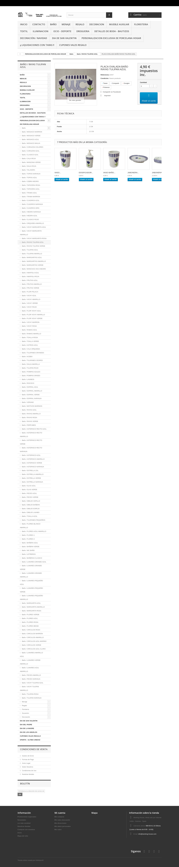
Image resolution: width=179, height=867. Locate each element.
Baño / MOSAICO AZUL (30, 139)
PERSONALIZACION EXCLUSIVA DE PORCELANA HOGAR (111, 38)
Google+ (126, 83)
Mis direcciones (60, 823)
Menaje (24, 702)
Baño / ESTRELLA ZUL (30, 470)
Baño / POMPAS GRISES (30, 376)
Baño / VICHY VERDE (29, 303)
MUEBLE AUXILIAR (119, 24)
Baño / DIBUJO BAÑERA (30, 505)
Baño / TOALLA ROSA (29, 337)
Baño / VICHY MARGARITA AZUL (33, 227)
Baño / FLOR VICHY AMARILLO (33, 315)
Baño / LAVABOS (27, 379)
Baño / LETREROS (28, 554)
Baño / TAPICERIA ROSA (30, 185)
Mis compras (59, 817)
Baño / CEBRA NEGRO (30, 181)
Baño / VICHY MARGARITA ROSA (34, 238)
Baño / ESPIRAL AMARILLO (31, 391)
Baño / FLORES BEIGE (30, 626)
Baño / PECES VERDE (29, 497)
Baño (23, 128)
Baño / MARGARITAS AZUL (31, 257)
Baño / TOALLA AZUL (29, 516)
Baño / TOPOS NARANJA (30, 174)
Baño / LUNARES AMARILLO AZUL (31, 654)
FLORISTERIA (141, 24)
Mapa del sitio (23, 836)
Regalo (24, 705)
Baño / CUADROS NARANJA (32, 204)
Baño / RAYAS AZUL (29, 410)
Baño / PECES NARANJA (30, 679)
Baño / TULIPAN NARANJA (31, 698)
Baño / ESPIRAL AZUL (29, 387)
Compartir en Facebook (112, 92)
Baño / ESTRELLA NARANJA (32, 482)
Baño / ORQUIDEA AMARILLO (32, 223)
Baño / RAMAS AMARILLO (31, 334)
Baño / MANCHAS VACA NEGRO (33, 269)
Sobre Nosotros (27, 767)
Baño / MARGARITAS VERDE (32, 265)
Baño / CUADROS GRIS (30, 208)
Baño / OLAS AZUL (28, 486)
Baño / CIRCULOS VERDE (31, 645)
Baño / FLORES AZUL (29, 618)
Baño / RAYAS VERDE (29, 421)
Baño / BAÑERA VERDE (30, 547)
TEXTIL (24, 31)
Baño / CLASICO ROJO (30, 219)
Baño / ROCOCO (27, 383)
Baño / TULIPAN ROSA (30, 694)
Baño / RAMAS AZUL (29, 330)
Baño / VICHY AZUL (28, 295)
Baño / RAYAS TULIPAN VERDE (33, 246)
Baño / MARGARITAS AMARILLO (33, 261)
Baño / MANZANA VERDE (31, 162)
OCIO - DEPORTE (62, 31)
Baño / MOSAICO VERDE (30, 136)
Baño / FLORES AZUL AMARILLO (33, 531)
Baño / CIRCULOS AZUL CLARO (33, 649)
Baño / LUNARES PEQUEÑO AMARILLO (31, 597)
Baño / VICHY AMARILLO (30, 299)
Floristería (25, 709)
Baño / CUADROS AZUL (30, 200)
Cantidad (143, 82)
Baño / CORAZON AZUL (30, 151)
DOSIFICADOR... (86, 175)
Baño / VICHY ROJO (29, 307)
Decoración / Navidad (33, 38)
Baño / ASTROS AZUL (29, 345)
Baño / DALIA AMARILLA (30, 364)
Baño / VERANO (27, 402)
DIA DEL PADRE (26, 725)
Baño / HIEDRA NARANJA (31, 212)
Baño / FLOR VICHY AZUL (31, 311)
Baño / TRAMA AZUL (29, 193)
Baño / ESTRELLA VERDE (31, 478)
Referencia (105, 75)
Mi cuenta (59, 812)
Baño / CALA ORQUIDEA (30, 349)
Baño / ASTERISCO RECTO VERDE (31, 442)
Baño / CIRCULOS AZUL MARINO (33, 641)
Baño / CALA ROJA (28, 158)
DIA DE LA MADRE (27, 728)
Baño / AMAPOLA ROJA (30, 276)
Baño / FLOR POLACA (29, 292)
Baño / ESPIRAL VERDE (30, 395)
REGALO (80, 24)
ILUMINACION (40, 31)
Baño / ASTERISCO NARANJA (32, 467)
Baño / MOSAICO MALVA (30, 143)
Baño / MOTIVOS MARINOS (31, 406)
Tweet (105, 83)
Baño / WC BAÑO (28, 550)
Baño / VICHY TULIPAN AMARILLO (29, 688)
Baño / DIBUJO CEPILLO (30, 501)
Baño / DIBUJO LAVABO (30, 512)
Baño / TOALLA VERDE (30, 341)
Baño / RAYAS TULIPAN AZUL (32, 242)
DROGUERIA (82, 31)
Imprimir (107, 95)
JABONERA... (133, 175)
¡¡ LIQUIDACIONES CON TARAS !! (37, 45)
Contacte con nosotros (26, 829)
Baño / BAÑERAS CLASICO (31, 558)
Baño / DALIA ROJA (28, 166)
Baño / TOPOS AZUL (29, 177)
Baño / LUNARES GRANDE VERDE (31, 567)
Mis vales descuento (62, 820)
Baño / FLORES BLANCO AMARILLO (30, 525)
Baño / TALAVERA (28, 170)
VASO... (57, 175)
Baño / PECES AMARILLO (31, 675)
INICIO (23, 24)
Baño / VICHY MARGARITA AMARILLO (31, 233)
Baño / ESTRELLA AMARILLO (32, 474)
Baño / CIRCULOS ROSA (30, 630)
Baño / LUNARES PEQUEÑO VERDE (31, 590)
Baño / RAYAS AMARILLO (31, 414)
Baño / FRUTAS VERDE (30, 288)
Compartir (115, 83)
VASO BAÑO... (109, 175)
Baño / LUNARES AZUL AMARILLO (29, 669)
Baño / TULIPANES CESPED (32, 360)
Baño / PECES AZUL (29, 493)
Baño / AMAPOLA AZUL (30, 273)
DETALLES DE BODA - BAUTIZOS (111, 31)
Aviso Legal (26, 763)
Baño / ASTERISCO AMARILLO (33, 459)
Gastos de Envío (28, 756)
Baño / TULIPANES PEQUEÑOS (33, 520)
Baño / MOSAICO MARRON (31, 132)
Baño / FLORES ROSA (29, 622)
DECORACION (96, 24)
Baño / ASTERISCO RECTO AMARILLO (31, 434)
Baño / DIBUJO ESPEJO (30, 509)
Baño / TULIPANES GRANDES (32, 353)
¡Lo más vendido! (24, 823)
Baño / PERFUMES (28, 425)
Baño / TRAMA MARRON (30, 197)
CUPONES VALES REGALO (72, 45)
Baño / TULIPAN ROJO (29, 368)
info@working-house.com (147, 834)
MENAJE (66, 24)
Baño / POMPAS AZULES (30, 372)
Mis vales (58, 829)
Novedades (22, 820)
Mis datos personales (62, 826)
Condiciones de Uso (29, 770)
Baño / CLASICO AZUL (29, 155)
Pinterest (106, 87)
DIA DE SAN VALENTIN (64, 38)
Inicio (20, 833)
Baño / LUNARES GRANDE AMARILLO (31, 575)
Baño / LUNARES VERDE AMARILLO (30, 662)
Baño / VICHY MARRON (30, 322)
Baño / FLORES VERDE (30, 614)
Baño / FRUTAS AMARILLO (31, 284)
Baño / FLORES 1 (28, 535)
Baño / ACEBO (26, 356)
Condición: (105, 78)
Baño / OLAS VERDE (29, 489)
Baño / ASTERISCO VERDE (31, 463)
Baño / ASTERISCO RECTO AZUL (34, 429)
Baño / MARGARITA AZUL (31, 603)
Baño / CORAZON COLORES (32, 147)
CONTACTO (38, 24)
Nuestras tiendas (28, 774)
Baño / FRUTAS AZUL (29, 280)
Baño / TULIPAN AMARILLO (31, 254)
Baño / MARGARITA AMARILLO (33, 607)
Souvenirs (25, 713)
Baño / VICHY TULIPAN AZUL (32, 683)
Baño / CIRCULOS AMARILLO (32, 637)
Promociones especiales (27, 817)
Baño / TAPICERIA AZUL (30, 189)
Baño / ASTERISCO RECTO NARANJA (31, 449)
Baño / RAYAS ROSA (29, 417)
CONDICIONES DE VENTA (33, 749)
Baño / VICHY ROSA (29, 326)
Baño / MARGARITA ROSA (31, 611)
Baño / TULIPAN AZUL (29, 250)
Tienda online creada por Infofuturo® (31, 860)
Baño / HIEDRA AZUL (29, 216)
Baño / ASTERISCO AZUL (30, 455)
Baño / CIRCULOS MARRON (32, 634)
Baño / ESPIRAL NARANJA (31, 398)
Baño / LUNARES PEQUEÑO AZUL (31, 582)
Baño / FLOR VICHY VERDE (31, 318)
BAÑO (53, 24)
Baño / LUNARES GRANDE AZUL (33, 562)
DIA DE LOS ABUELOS (28, 732)
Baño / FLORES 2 (28, 539)
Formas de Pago (28, 759)
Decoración (25, 717)
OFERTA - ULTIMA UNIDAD (30, 740)
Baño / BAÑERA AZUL (29, 543)
